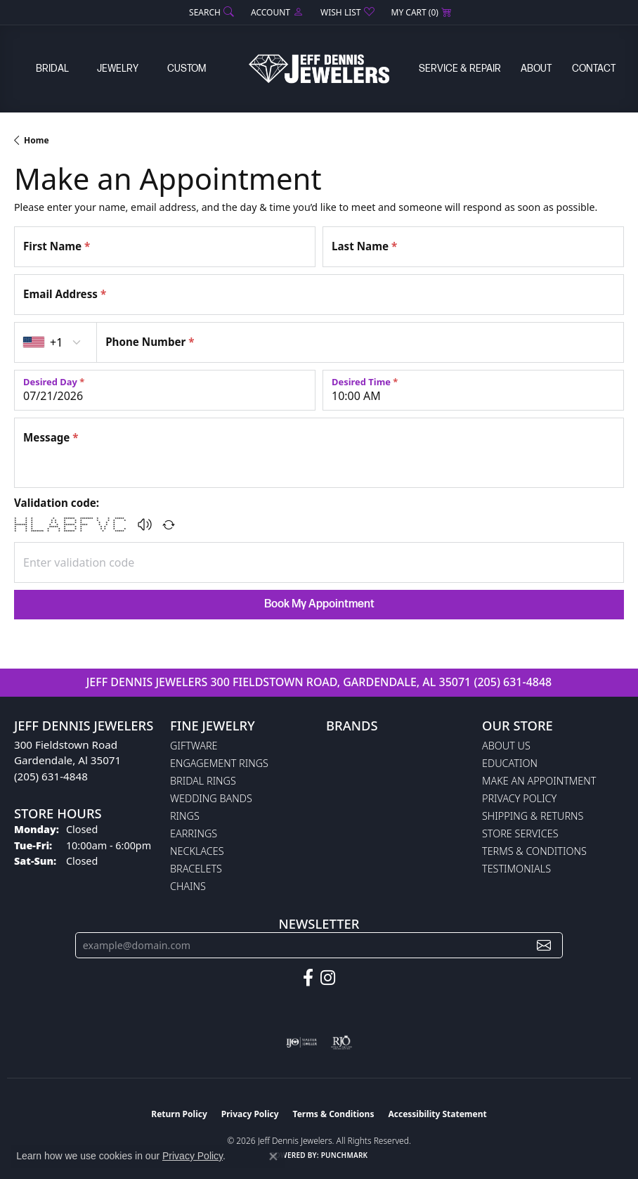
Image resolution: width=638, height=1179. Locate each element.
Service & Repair (460, 69)
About (536, 69)
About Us (506, 745)
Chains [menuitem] (188, 886)
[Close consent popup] (273, 1156)
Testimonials (516, 868)
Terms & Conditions (534, 851)
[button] (210, 12)
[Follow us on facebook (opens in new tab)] (308, 977)
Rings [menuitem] (185, 816)
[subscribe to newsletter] (544, 945)
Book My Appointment (319, 604)
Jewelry (117, 69)
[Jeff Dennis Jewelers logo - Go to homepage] (319, 68)
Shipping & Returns (532, 816)
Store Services (520, 833)
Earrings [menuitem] (193, 833)
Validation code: (56, 503)
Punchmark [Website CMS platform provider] (344, 1155)
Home (36, 140)
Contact (594, 69)
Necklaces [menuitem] (197, 851)
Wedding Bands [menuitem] (211, 798)
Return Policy (179, 1114)
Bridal (52, 69)
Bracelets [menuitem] (196, 868)
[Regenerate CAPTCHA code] (168, 524)
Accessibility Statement (437, 1114)
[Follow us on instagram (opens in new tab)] (327, 977)
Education (510, 763)
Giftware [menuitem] (193, 745)
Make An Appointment (539, 780)
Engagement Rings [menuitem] (219, 763)
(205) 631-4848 (513, 682)
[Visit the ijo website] (302, 1042)
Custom (186, 69)
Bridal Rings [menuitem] (203, 780)
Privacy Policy (519, 798)
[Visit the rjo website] (341, 1042)
